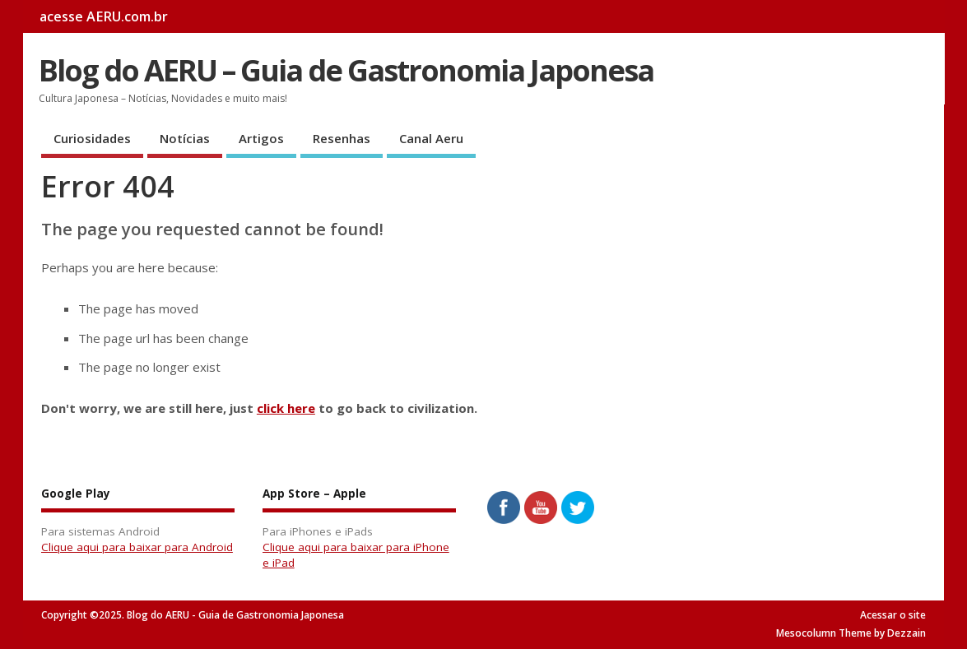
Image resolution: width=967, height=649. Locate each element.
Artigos (261, 138)
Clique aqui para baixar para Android (137, 547)
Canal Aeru (431, 138)
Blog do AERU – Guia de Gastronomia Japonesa (346, 70)
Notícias (185, 138)
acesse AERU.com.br (104, 16)
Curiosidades (92, 138)
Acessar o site (893, 615)
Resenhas (341, 138)
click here (286, 408)
